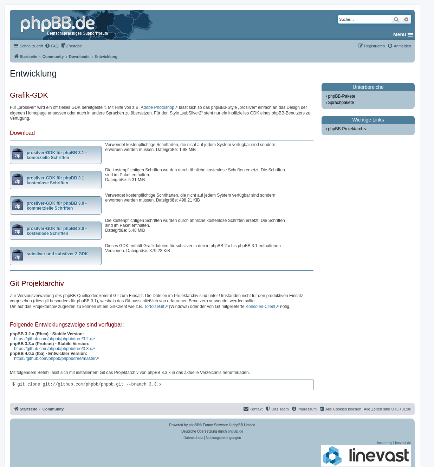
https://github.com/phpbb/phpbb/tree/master (55, 358)
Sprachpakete (341, 102)
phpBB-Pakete (341, 96)
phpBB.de (235, 431)
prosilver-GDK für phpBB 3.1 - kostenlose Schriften (57, 180)
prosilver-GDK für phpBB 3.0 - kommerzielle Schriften (57, 206)
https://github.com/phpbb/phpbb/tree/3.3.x (53, 348)
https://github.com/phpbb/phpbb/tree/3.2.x (53, 338)
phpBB (194, 425)
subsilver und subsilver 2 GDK (57, 253)
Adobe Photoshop (157, 107)
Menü (399, 34)
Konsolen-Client (261, 306)
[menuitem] (52, 46)
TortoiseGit (154, 306)
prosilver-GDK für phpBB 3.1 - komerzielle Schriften (57, 155)
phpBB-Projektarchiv (347, 128)
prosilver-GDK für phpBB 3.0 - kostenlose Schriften (57, 231)
